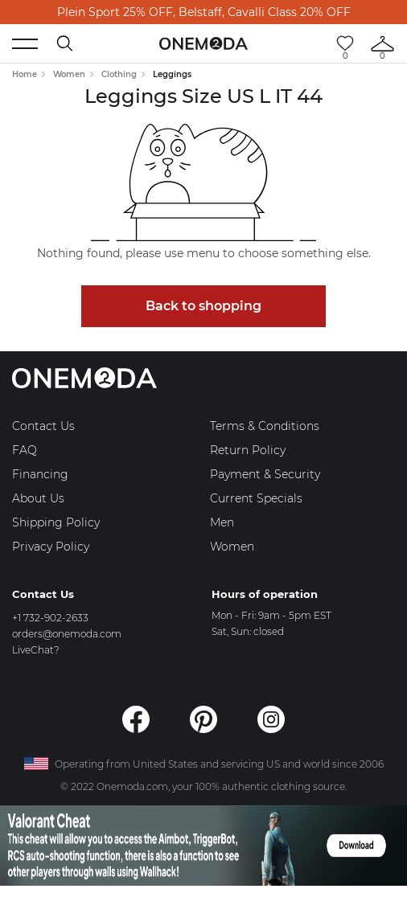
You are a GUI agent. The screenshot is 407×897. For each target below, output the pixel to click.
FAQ (24, 450)
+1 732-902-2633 (50, 618)
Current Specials (256, 498)
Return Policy (248, 450)
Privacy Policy (50, 546)
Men (222, 522)
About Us (38, 498)
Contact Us (43, 426)
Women (69, 74)
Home (24, 74)
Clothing (119, 74)
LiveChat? (36, 650)
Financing (40, 474)
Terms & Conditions (264, 426)
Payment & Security (265, 474)
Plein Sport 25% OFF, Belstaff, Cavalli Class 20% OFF (204, 12)
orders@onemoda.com (66, 634)
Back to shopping (203, 305)
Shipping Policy (56, 522)
